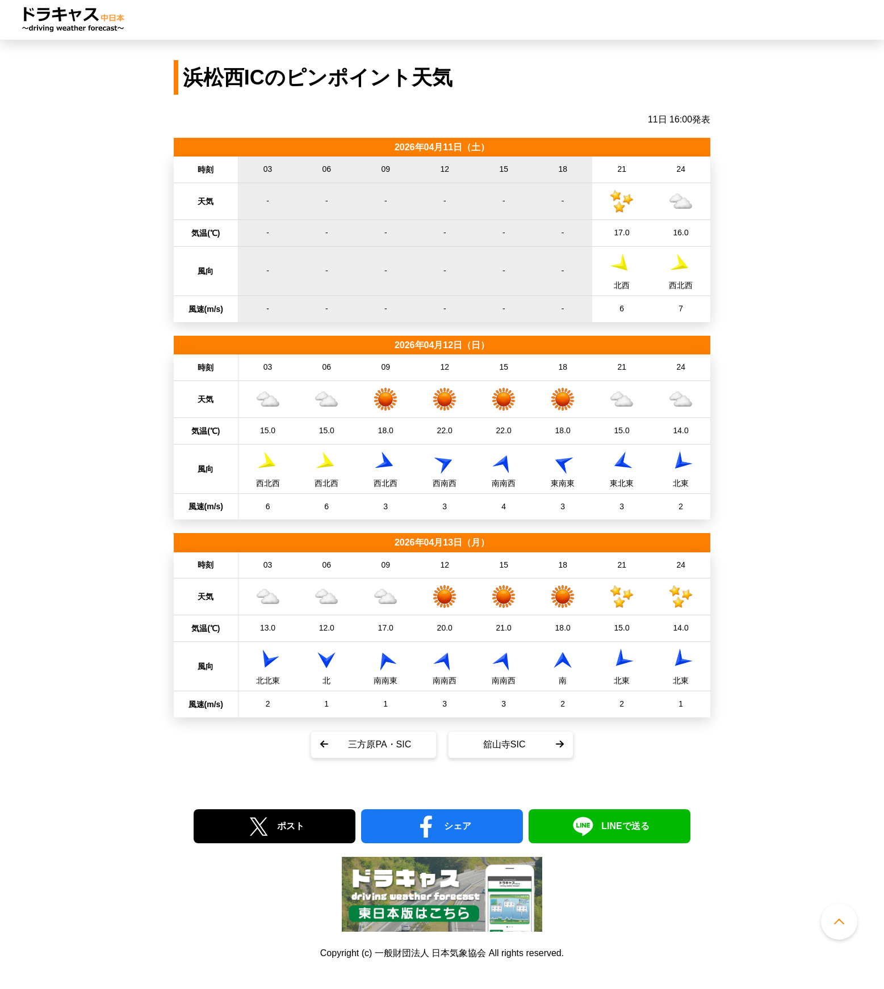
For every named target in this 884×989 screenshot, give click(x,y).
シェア (457, 826)
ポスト (290, 826)
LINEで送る (625, 826)
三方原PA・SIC (379, 744)
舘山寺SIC (504, 744)
